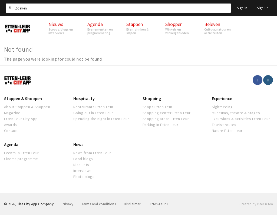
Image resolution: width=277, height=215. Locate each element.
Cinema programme (21, 158)
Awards (10, 124)
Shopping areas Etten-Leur (166, 118)
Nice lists (81, 164)
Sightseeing (222, 106)
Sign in (242, 8)
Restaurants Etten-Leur (93, 106)
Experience (222, 98)
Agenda (11, 144)
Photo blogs (83, 176)
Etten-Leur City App (21, 118)
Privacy (67, 204)
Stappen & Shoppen (23, 98)
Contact (11, 130)
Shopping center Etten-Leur (166, 112)
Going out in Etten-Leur (93, 112)
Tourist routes (224, 124)
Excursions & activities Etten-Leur (241, 118)
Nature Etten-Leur (227, 130)
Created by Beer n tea (256, 204)
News (78, 144)
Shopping (152, 98)
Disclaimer (132, 204)
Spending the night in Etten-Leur (101, 118)
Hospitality (84, 98)
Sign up (263, 8)
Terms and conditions (99, 204)
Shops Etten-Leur (158, 106)
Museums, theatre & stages (236, 112)
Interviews (82, 170)
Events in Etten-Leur (21, 152)
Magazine (12, 112)
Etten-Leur (159, 204)
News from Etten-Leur (92, 152)
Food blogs (83, 158)
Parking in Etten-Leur (160, 124)
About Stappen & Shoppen (27, 106)
